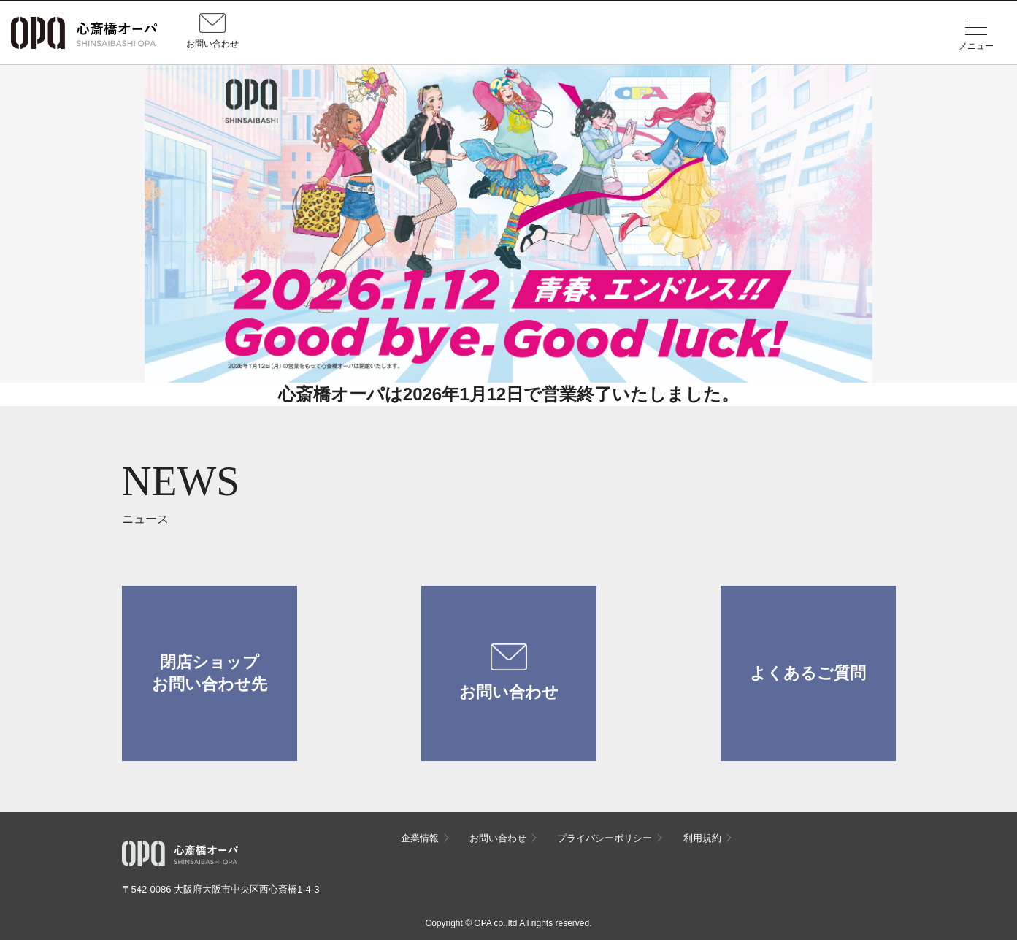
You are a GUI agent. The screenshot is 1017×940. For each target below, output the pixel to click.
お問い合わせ (509, 672)
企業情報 (420, 838)
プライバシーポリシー (604, 838)
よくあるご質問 (808, 673)
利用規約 (702, 838)
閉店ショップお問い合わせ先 (209, 673)
